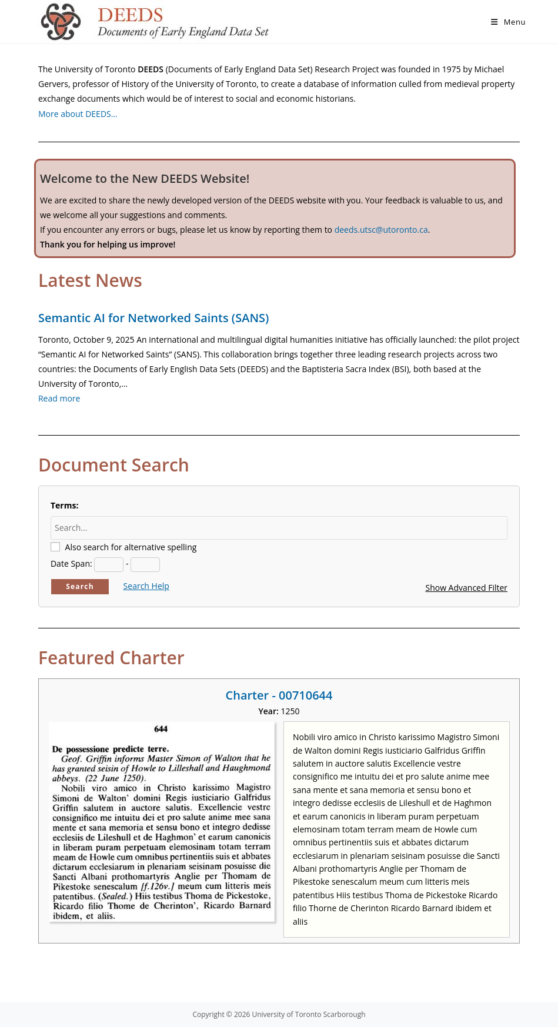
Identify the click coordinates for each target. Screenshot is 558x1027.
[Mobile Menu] (508, 21)
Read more (59, 398)
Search (80, 586)
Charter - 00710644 (279, 695)
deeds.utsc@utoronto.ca (381, 229)
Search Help (146, 585)
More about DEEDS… (78, 113)
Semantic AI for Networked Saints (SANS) (153, 318)
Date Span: (71, 563)
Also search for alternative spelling (131, 547)
